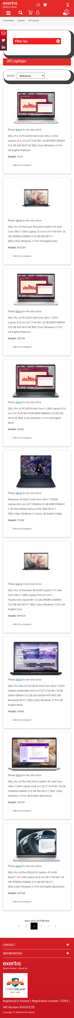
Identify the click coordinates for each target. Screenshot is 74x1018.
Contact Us (38, 5)
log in (19, 129)
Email (3, 33)
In (3, 47)
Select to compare (19, 165)
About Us (45, 5)
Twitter (3, 40)
